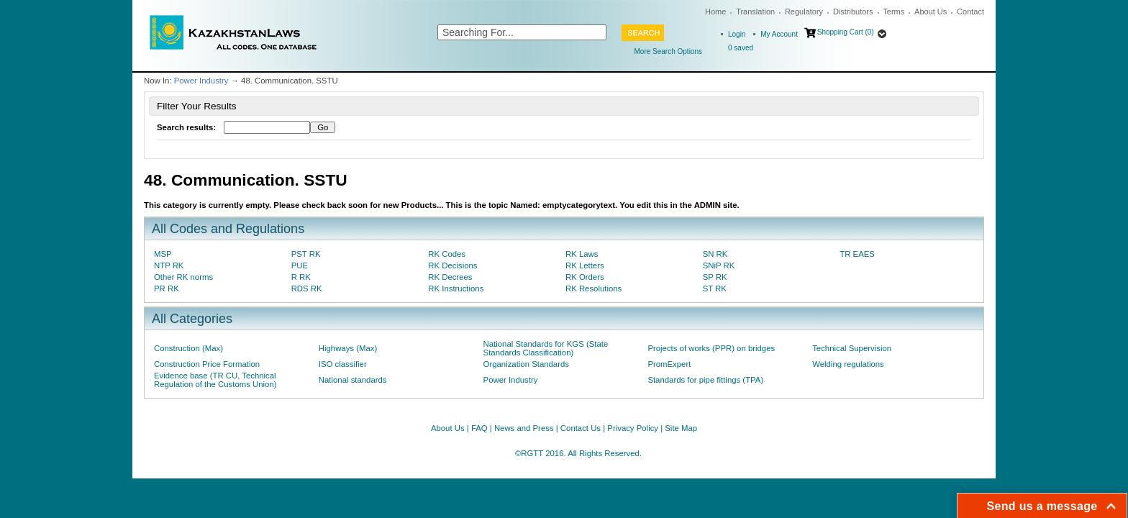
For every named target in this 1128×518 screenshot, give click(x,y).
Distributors (853, 11)
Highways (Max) (348, 348)
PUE (299, 265)
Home (715, 11)
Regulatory (804, 11)
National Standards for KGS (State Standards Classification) (546, 348)
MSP (163, 254)
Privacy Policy (632, 428)
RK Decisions (452, 265)
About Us (930, 11)
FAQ (479, 428)
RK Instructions (455, 288)
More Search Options (668, 51)
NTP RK (168, 265)
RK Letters (584, 265)
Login (736, 34)
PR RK (166, 288)
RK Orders (584, 277)
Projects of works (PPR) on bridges (711, 348)
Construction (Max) (188, 348)
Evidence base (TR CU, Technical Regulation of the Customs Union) (215, 379)
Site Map (681, 428)
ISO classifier (343, 364)
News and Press (524, 428)
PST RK (306, 254)
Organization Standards (526, 364)
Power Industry (201, 80)
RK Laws (581, 254)
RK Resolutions (593, 288)
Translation (755, 11)
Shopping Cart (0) (845, 32)
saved (740, 48)
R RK (301, 277)
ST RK (715, 288)
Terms (893, 11)
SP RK (715, 277)
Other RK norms (183, 277)
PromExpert (669, 364)
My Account (779, 34)
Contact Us (580, 428)
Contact (970, 11)
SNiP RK (719, 265)
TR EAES (857, 254)
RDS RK (306, 288)
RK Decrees (450, 277)
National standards (353, 380)
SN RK (715, 254)
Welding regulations (848, 364)
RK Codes (446, 254)
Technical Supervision (851, 348)
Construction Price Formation (207, 364)
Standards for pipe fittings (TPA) (705, 380)
